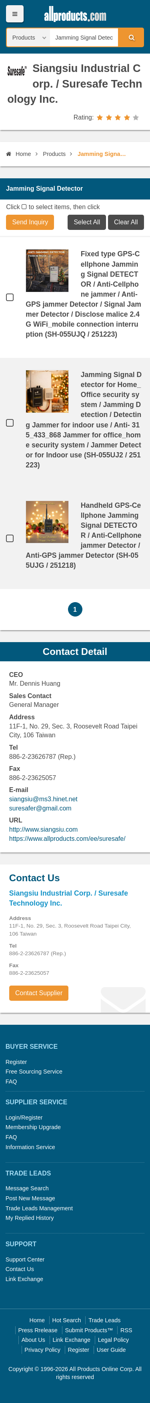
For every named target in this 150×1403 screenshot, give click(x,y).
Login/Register (24, 1117)
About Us (33, 1340)
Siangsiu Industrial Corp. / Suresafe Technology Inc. (74, 84)
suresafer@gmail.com (40, 808)
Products (54, 154)
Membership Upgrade (33, 1127)
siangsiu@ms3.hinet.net (43, 799)
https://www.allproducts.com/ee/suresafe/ (67, 838)
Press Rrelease (37, 1330)
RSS (126, 1330)
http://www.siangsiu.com (43, 829)
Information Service (30, 1147)
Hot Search (66, 1320)
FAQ (11, 1081)
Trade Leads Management (39, 1208)
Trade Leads (104, 1320)
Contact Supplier (38, 993)
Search (130, 37)
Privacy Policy (42, 1350)
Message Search (27, 1188)
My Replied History (30, 1218)
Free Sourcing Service (34, 1071)
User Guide (111, 1350)
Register (16, 1062)
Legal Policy (113, 1340)
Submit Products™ (89, 1330)
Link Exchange (24, 1279)
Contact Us (20, 1269)
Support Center (25, 1259)
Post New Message (30, 1198)
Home (18, 154)
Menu (14, 14)
